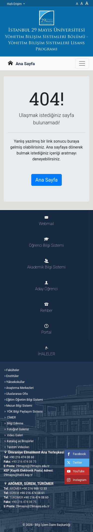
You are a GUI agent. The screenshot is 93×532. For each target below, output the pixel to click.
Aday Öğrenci (46, 286)
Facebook (75, 454)
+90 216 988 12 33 (34, 488)
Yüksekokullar (15, 382)
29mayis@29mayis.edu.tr (32, 466)
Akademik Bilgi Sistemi (46, 264)
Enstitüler (12, 376)
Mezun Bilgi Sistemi (19, 405)
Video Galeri (14, 435)
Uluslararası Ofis (17, 394)
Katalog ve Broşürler (20, 441)
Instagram (75, 480)
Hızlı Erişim (15, 4)
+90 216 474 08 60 (21, 457)
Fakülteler (12, 370)
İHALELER (46, 351)
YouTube (74, 471)
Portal (46, 329)
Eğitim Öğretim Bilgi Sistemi (24, 399)
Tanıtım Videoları (17, 447)
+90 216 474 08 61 (32, 493)
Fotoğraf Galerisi (17, 429)
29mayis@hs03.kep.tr (18, 475)
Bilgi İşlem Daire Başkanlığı (52, 525)
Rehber (46, 307)
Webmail (46, 220)
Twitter (73, 462)
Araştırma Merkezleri (20, 388)
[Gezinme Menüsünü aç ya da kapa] (82, 63)
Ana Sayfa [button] (46, 180)
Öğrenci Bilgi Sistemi (46, 242)
